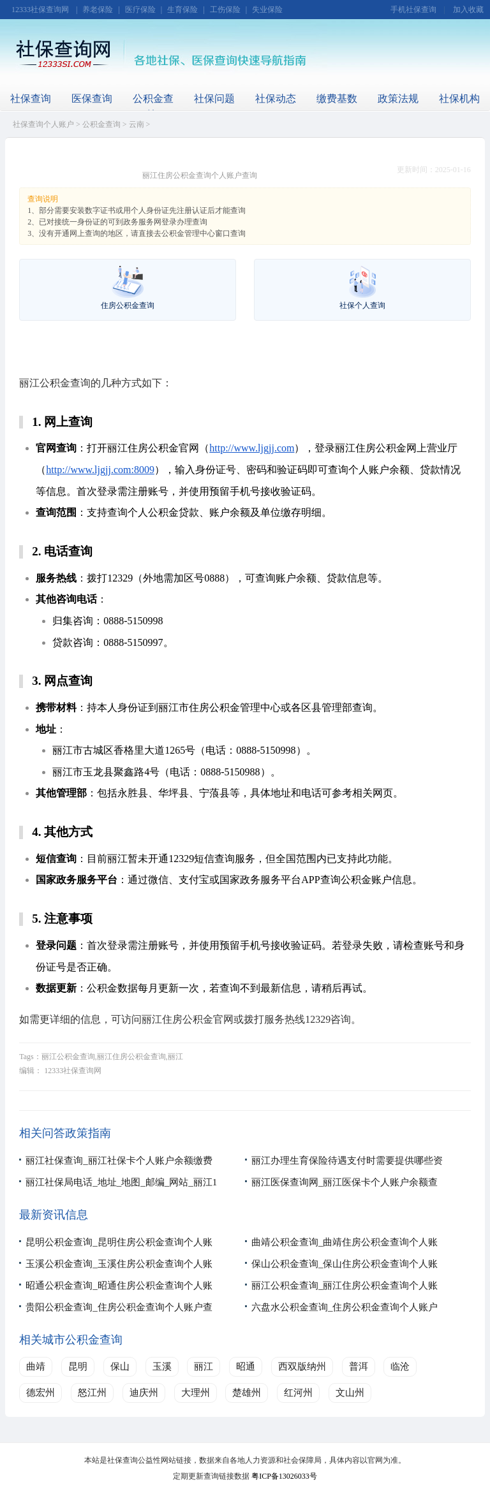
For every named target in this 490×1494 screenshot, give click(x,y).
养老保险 (97, 9)
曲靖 (35, 1366)
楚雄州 (246, 1393)
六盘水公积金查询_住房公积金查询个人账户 (344, 1307)
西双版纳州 (302, 1366)
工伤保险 (225, 9)
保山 (120, 1366)
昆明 (77, 1366)
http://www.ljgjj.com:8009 (100, 469)
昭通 (245, 1366)
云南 (136, 124)
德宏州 (40, 1393)
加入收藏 (468, 9)
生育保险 (182, 9)
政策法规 (398, 98)
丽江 (203, 1366)
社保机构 (459, 98)
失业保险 (267, 9)
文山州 (350, 1393)
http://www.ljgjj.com (251, 448)
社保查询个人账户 (43, 124)
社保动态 (275, 98)
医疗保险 (140, 9)
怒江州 (92, 1393)
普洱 (358, 1366)
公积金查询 (153, 106)
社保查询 (30, 98)
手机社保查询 (413, 9)
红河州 (298, 1393)
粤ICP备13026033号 (284, 1476)
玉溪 (162, 1366)
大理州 (195, 1393)
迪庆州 (144, 1393)
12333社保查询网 (40, 9)
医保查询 (91, 98)
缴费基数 (336, 98)
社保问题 (214, 98)
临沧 (400, 1366)
